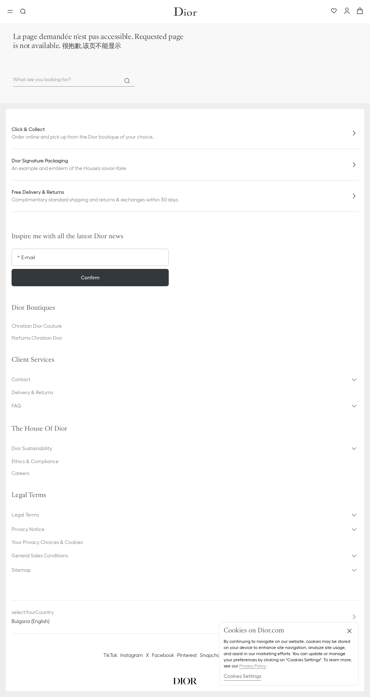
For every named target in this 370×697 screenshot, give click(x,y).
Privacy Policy (252, 665)
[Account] (347, 11)
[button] (185, 379)
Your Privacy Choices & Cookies (47, 542)
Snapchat (211, 655)
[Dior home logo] (185, 11)
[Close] (349, 631)
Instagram (131, 655)
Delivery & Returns (32, 392)
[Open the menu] (12, 11)
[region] (288, 653)
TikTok (110, 655)
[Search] (127, 81)
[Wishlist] (334, 11)
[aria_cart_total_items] (360, 11)
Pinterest (187, 655)
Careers (20, 473)
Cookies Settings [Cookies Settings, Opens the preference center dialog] (242, 676)
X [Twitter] (147, 655)
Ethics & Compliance (35, 461)
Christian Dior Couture (37, 326)
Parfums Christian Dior (37, 338)
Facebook (163, 655)
